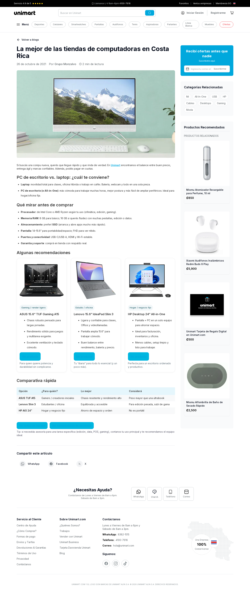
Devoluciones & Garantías (31, 547)
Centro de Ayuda (26, 525)
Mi (187, 96)
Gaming (221, 103)
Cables (190, 103)
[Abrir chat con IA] (154, 494)
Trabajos (65, 530)
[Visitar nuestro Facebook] (106, 563)
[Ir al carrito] (232, 13)
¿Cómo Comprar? (26, 530)
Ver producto (30, 356)
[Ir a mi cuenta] (192, 12)
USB (214, 96)
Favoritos (184, 3)
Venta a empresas (202, 3)
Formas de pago (26, 536)
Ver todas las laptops (32, 425)
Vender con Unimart (71, 536)
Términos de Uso (26, 553)
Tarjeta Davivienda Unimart (75, 547)
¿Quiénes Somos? (70, 525)
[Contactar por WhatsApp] (138, 494)
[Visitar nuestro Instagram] (115, 563)
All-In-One (200, 96)
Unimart (115, 165)
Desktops (205, 103)
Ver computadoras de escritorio (71, 425)
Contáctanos (24, 564)
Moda (189, 109)
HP (224, 96)
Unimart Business (69, 542)
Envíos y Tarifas (26, 542)
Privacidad (23, 558)
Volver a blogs (28, 39)
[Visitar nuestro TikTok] (125, 563)
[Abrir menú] (23, 24)
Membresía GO (223, 3)
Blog (62, 553)
